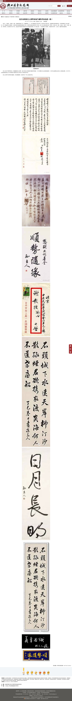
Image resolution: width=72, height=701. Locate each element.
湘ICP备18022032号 (44, 698)
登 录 (70, 5)
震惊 (40, 675)
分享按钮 (69, 16)
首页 (3, 16)
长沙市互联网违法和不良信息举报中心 (52, 697)
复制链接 (45, 21)
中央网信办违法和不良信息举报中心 (37, 697)
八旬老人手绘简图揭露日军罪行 (12, 685)
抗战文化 (7, 16)
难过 (48, 675)
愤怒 (44, 675)
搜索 (59, 5)
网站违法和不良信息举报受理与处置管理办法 (21, 697)
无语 (32, 675)
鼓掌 (28, 675)
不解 (36, 675)
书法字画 (12, 16)
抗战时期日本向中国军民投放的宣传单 (13, 684)
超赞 (23, 675)
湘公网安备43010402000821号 (30, 698)
